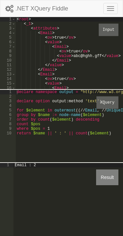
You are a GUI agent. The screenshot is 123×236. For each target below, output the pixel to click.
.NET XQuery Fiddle (36, 8)
